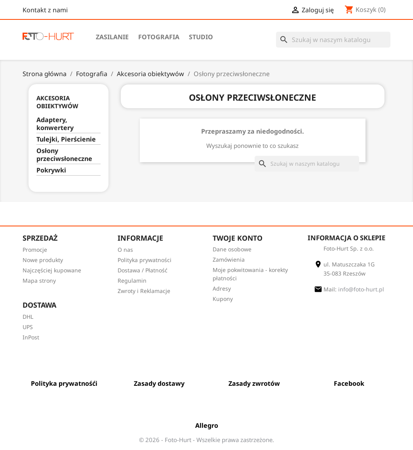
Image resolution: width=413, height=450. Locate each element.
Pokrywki (51, 170)
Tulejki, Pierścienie (66, 139)
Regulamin (132, 280)
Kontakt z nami (45, 10)
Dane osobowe (232, 249)
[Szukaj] (333, 40)
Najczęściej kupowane (52, 270)
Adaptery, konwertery (55, 124)
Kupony (223, 299)
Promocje (35, 249)
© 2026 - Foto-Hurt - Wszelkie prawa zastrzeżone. (206, 440)
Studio (201, 37)
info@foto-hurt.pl (361, 289)
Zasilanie (112, 37)
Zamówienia (229, 259)
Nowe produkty (43, 260)
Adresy (222, 288)
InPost (31, 337)
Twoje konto (238, 238)
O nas (125, 249)
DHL (28, 316)
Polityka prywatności (144, 260)
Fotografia (158, 37)
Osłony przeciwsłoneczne (64, 155)
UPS (28, 327)
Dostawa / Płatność (142, 270)
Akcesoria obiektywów (57, 102)
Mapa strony (39, 280)
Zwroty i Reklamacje (144, 291)
